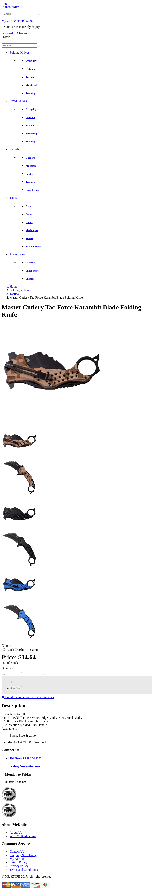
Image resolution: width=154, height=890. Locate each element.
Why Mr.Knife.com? (23, 836)
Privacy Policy (19, 866)
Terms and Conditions (24, 869)
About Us (16, 832)
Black (8, 649)
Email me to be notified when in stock (28, 697)
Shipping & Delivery (23, 855)
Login (5, 3)
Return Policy (18, 862)
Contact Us (17, 851)
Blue (20, 649)
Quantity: (8, 668)
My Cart (18, 21)
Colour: (6, 645)
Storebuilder (10, 7)
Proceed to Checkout (16, 33)
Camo (32, 649)
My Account (18, 858)
